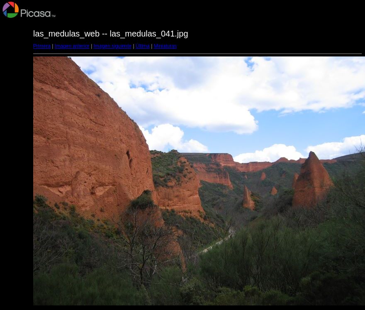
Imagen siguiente (112, 46)
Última (143, 46)
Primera (42, 46)
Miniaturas (165, 46)
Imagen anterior (72, 46)
